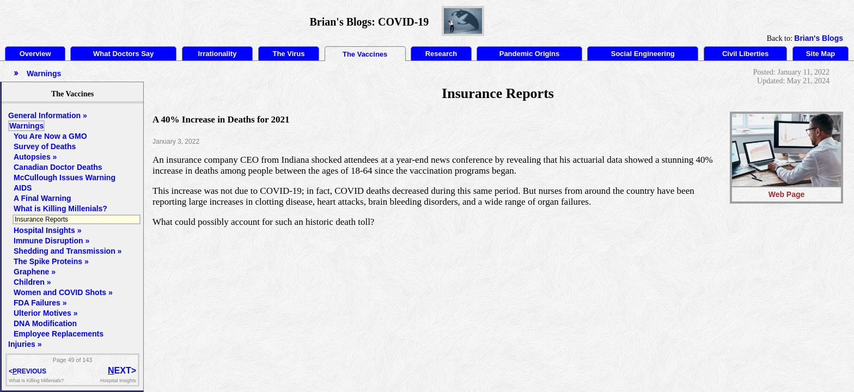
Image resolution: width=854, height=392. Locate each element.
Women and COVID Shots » (63, 292)
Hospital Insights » (47, 230)
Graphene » (35, 271)
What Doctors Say (123, 54)
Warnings (26, 125)
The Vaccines (365, 54)
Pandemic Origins (529, 54)
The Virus (288, 54)
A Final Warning (42, 198)
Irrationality (217, 54)
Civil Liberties (745, 54)
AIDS (23, 187)
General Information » (47, 115)
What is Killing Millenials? (60, 208)
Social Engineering (643, 54)
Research (441, 54)
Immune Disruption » (51, 240)
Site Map (820, 54)
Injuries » (24, 344)
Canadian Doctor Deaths (58, 167)
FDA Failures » (40, 302)
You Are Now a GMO (50, 136)
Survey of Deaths (45, 146)
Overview (35, 54)
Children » (32, 282)
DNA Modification (45, 323)
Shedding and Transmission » (67, 251)
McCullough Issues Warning (64, 177)
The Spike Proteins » (51, 261)
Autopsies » (35, 156)
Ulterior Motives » (45, 313)
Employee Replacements (58, 333)
